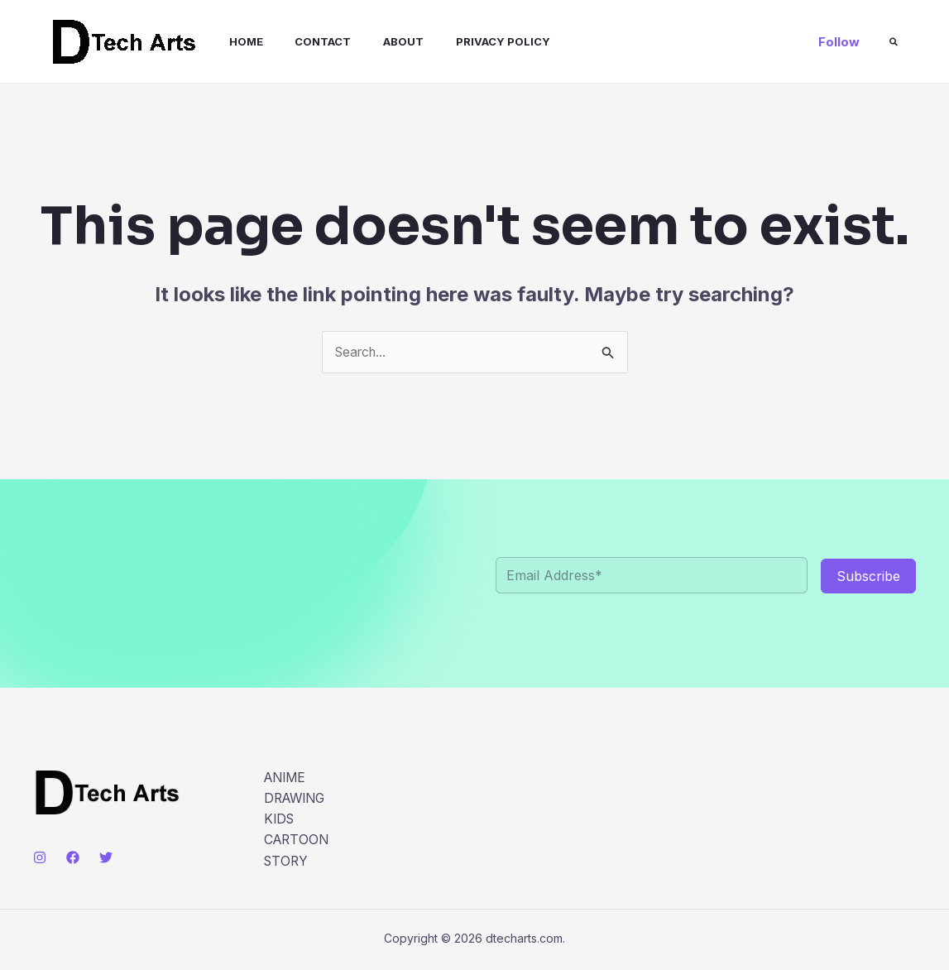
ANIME (286, 778)
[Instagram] (39, 857)
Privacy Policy (472, 41)
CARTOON (298, 841)
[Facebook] (72, 857)
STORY (287, 862)
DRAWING (297, 798)
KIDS (280, 820)
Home (232, 41)
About (378, 41)
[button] (839, 42)
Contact (304, 41)
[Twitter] (106, 857)
